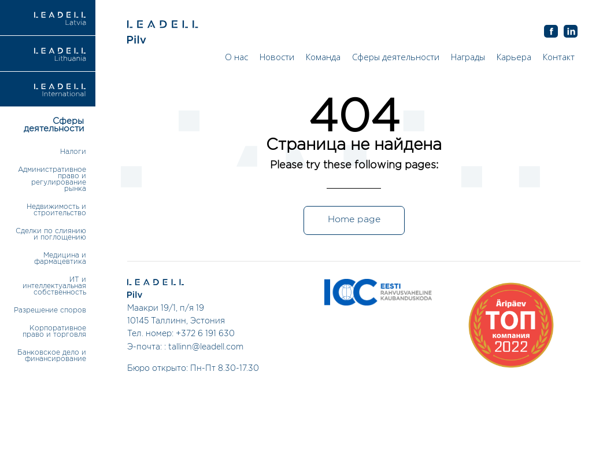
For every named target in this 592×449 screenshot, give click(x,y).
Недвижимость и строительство (56, 210)
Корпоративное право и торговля (54, 331)
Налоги (73, 152)
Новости (277, 56)
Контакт (559, 56)
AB (570, 32)
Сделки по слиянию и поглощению (51, 234)
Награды (468, 56)
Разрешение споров (50, 310)
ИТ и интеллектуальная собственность (54, 286)
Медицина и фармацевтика (60, 258)
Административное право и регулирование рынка (52, 179)
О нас (236, 56)
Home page (354, 219)
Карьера (514, 56)
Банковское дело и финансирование (51, 355)
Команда (323, 56)
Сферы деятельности (395, 56)
